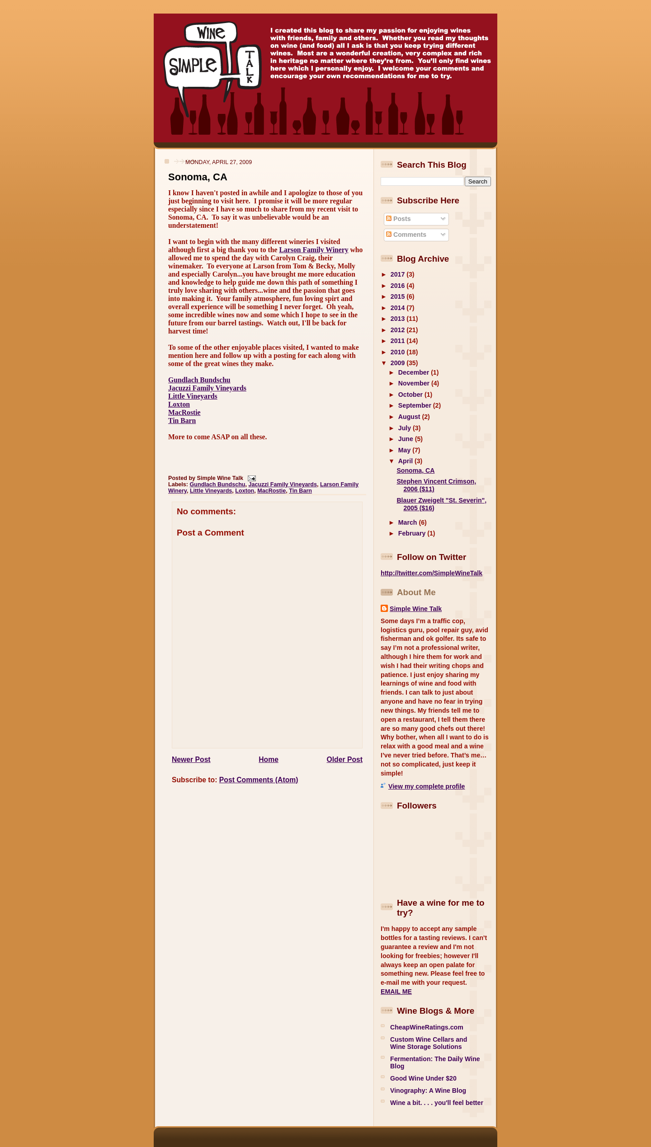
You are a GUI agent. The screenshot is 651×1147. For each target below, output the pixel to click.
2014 (398, 307)
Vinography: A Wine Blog (428, 1090)
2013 (398, 318)
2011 (398, 340)
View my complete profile (426, 786)
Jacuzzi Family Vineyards (207, 388)
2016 (398, 285)
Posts (398, 218)
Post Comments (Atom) (258, 780)
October (411, 394)
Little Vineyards (192, 396)
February (412, 533)
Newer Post (191, 759)
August (410, 416)
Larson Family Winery (313, 250)
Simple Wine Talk (416, 608)
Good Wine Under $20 (423, 1078)
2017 (398, 274)
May (405, 450)
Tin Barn (182, 420)
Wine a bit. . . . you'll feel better (436, 1102)
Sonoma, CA (197, 177)
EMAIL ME (396, 991)
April (406, 461)
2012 (398, 330)
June (406, 438)
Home (268, 759)
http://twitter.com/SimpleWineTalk (431, 573)
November (414, 383)
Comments (406, 234)
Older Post (345, 759)
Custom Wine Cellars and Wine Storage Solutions (428, 1043)
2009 (398, 363)
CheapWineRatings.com (426, 1027)
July (405, 428)
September (415, 405)
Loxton (179, 404)
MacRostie (184, 412)
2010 (398, 352)
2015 (398, 296)
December (414, 372)
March (408, 522)
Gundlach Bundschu (199, 380)
